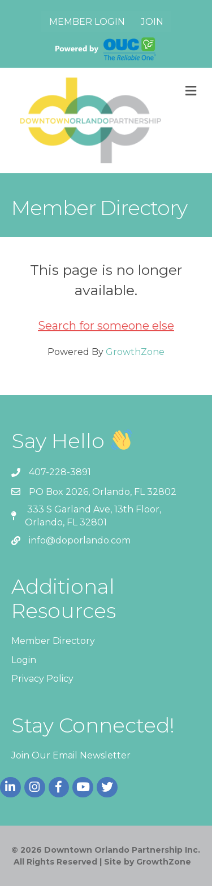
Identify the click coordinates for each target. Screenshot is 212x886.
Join (152, 21)
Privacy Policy (42, 678)
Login (23, 660)
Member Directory (53, 640)
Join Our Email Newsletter (71, 755)
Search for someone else (106, 325)
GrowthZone (135, 351)
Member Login (87, 21)
